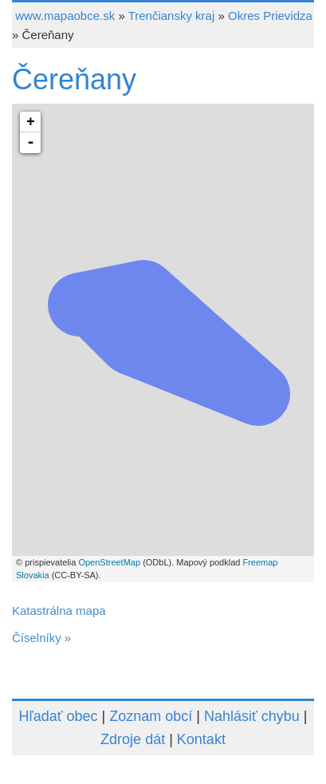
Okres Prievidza (270, 15)
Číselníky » (41, 637)
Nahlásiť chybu (252, 716)
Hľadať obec (58, 716)
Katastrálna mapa (59, 610)
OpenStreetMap (109, 562)
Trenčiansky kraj (171, 15)
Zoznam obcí (150, 716)
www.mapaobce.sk (65, 15)
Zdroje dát (132, 739)
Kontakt (201, 739)
